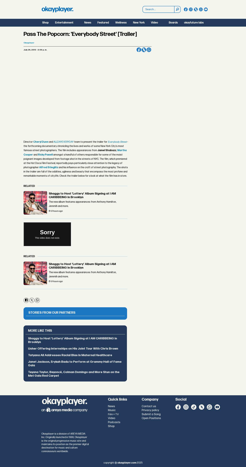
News (87, 22)
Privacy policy (150, 410)
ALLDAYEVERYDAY (63, 141)
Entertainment (64, 22)
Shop (45, 22)
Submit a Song (151, 414)
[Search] (177, 9)
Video (154, 22)
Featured (103, 22)
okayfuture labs (194, 22)
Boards (173, 22)
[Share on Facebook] (138, 49)
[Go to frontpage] (57, 9)
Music (112, 410)
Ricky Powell (45, 154)
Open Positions (151, 418)
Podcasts (114, 422)
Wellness (121, 22)
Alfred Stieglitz (48, 167)
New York (139, 22)
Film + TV (113, 414)
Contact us (149, 406)
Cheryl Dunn (40, 141)
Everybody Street (117, 141)
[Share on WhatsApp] (149, 49)
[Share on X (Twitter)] (144, 49)
